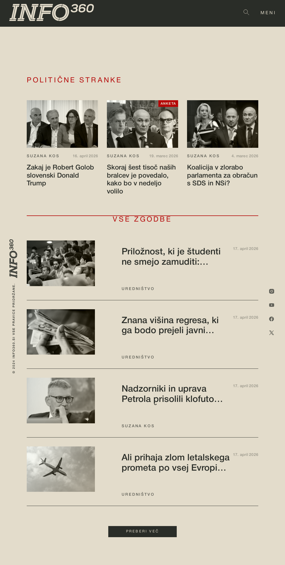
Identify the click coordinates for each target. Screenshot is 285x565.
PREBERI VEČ (142, 531)
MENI (268, 13)
